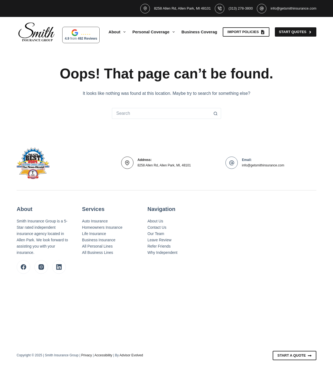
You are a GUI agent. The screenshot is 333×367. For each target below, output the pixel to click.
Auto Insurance (95, 221)
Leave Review (159, 240)
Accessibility (103, 355)
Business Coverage (204, 32)
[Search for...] (161, 113)
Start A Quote (294, 355)
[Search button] (215, 113)
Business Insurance (98, 240)
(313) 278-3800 (240, 8)
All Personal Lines (97, 246)
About (118, 32)
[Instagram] (41, 267)
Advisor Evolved (131, 355)
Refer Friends (159, 246)
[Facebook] (23, 267)
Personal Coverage (154, 32)
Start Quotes (295, 32)
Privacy (86, 355)
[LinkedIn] (59, 267)
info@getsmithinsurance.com (293, 8)
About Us (155, 221)
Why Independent (162, 252)
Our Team (155, 233)
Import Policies (245, 32)
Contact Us (156, 227)
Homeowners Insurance (102, 227)
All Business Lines (97, 252)
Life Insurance (94, 233)
